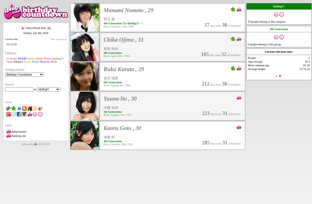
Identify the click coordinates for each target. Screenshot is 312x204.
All (8, 58)
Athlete (31, 58)
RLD (54, 61)
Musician (45, 61)
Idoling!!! (58, 58)
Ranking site (16, 135)
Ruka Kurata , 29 (124, 69)
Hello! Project (44, 58)
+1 (141, 23)
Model (35, 61)
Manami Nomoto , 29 (129, 10)
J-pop (9, 61)
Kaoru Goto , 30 (122, 128)
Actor (13, 58)
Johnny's (18, 61)
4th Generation (113, 23)
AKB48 (21, 58)
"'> (24, 75)
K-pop (27, 61)
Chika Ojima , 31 (124, 40)
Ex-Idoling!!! (131, 23)
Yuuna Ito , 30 (120, 98)
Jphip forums (16, 131)
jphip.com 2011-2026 (36, 144)
